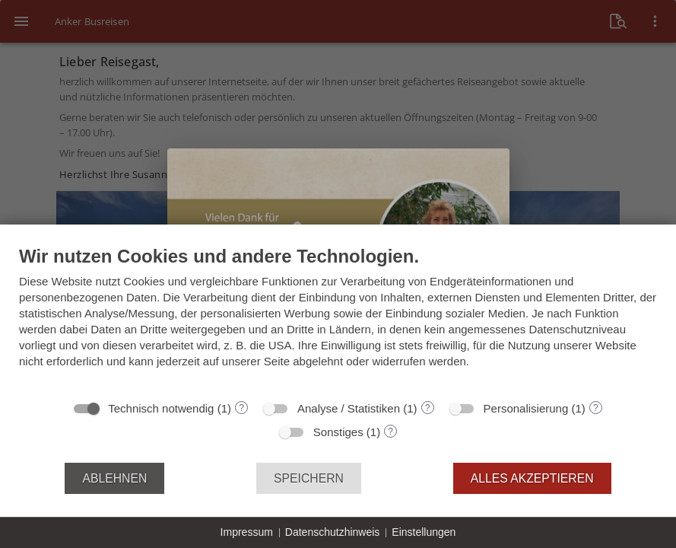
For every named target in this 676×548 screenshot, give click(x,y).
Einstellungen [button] (423, 532)
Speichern (309, 478)
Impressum (247, 532)
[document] (338, 318)
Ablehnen (114, 478)
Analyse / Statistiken (348, 408)
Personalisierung (526, 408)
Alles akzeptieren (532, 478)
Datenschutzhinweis (332, 532)
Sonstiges (338, 431)
